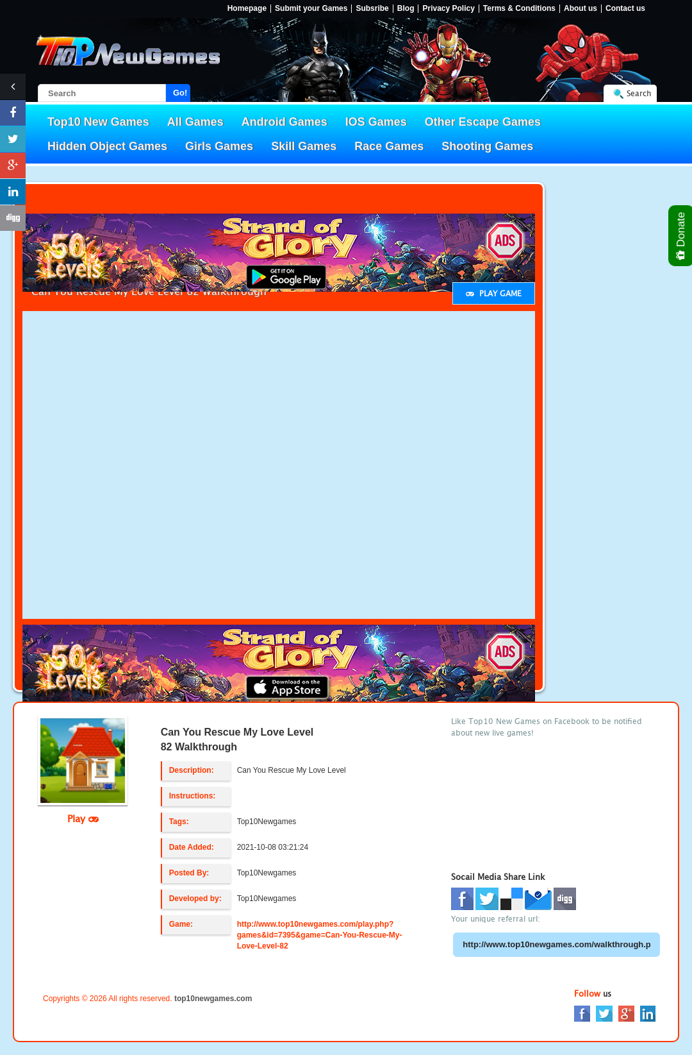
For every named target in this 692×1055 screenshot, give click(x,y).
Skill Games (303, 146)
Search (639, 93)
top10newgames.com (213, 998)
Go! (180, 92)
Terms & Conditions (519, 8)
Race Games (389, 146)
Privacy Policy (448, 8)
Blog (406, 8)
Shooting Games (487, 146)
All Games (195, 121)
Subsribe (372, 8)
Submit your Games (311, 8)
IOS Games (376, 121)
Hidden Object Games (107, 146)
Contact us (625, 8)
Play (83, 818)
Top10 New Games (98, 121)
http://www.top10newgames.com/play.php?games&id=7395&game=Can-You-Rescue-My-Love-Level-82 (319, 935)
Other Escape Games (483, 121)
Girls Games (219, 146)
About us (580, 8)
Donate (681, 236)
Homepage (247, 8)
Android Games (284, 121)
